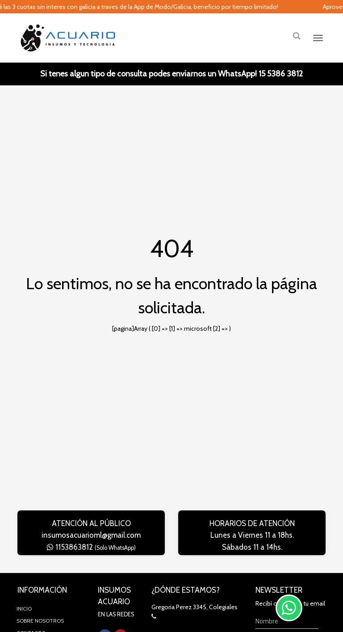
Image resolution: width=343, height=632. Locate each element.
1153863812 (91, 547)
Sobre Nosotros (40, 620)
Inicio (24, 608)
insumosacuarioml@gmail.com (91, 535)
